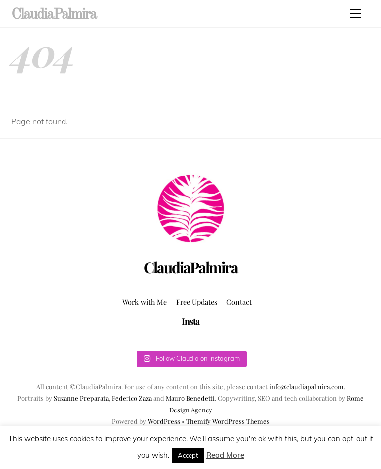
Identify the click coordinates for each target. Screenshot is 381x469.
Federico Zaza (132, 398)
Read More (225, 455)
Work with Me (144, 302)
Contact (239, 302)
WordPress (164, 421)
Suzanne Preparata (81, 398)
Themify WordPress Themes (228, 421)
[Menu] (356, 13)
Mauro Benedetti (190, 398)
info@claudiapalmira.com (306, 386)
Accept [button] (188, 455)
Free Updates (196, 302)
